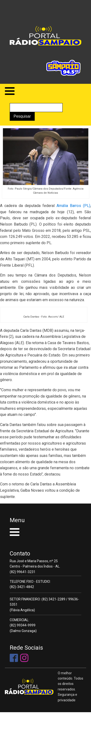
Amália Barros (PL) (73, 205)
